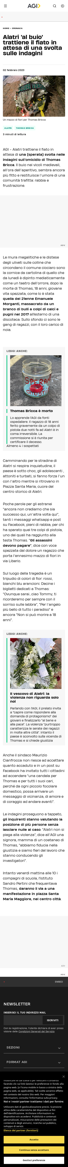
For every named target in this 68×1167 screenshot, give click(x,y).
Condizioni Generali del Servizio (36, 1031)
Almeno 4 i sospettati (23, 446)
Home (6, 28)
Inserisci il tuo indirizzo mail (25, 1012)
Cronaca (17, 28)
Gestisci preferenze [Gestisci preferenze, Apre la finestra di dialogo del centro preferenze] (34, 1160)
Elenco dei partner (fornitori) (21, 1130)
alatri (8, 128)
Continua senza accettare (34, 1150)
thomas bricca (25, 128)
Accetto (34, 1139)
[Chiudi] (64, 1077)
